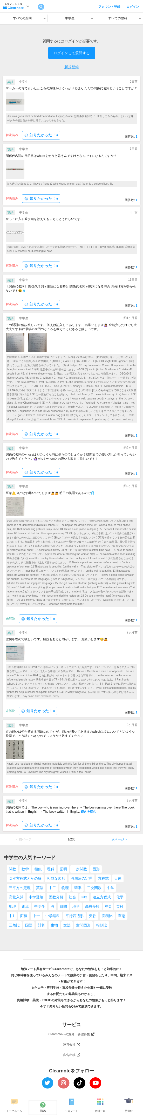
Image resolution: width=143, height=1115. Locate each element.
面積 (23, 916)
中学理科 (52, 916)
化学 (120, 897)
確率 (77, 888)
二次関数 (94, 888)
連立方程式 (102, 897)
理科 (50, 869)
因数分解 (56, 897)
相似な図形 (56, 878)
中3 (84, 897)
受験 (92, 916)
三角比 (14, 925)
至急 (121, 916)
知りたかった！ (41, 135)
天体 (117, 878)
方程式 (103, 878)
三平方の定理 (20, 888)
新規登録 (71, 67)
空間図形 (83, 925)
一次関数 (79, 869)
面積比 (107, 916)
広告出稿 (71, 1055)
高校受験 (92, 906)
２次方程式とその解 (25, 878)
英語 (39, 888)
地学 (76, 906)
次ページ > (119, 839)
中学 (110, 888)
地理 (12, 906)
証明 (63, 869)
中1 (12, 916)
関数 (12, 869)
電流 (25, 906)
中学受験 (36, 897)
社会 (72, 897)
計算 (41, 925)
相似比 (101, 925)
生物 (54, 925)
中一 (36, 916)
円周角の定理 (81, 878)
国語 (28, 925)
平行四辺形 (74, 916)
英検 (120, 906)
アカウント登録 (109, 7)
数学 (25, 869)
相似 (38, 869)
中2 (108, 906)
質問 (63, 906)
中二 (52, 888)
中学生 (39, 906)
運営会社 (71, 1044)
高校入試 (16, 897)
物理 (65, 888)
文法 (67, 925)
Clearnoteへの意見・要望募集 (72, 1034)
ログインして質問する (71, 53)
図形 (96, 869)
